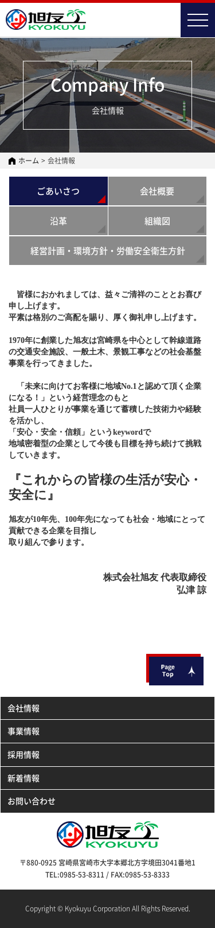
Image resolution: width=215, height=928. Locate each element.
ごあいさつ (58, 191)
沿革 (58, 221)
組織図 (157, 221)
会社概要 (157, 191)
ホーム (28, 160)
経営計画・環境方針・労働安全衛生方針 (107, 250)
